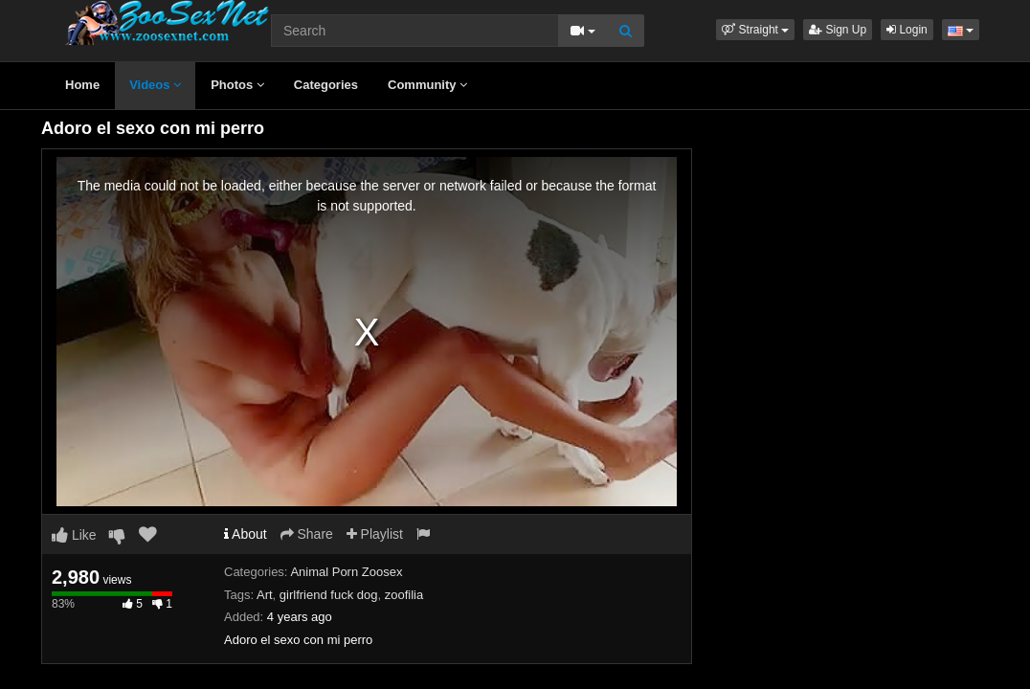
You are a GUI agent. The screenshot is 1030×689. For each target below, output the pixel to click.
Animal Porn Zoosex (346, 572)
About (245, 534)
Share (306, 534)
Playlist (375, 534)
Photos (237, 85)
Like (74, 535)
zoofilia (404, 595)
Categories (326, 85)
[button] (755, 29)
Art (265, 595)
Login (907, 29)
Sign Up (837, 29)
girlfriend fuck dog (329, 595)
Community (427, 85)
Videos (155, 85)
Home (82, 85)
